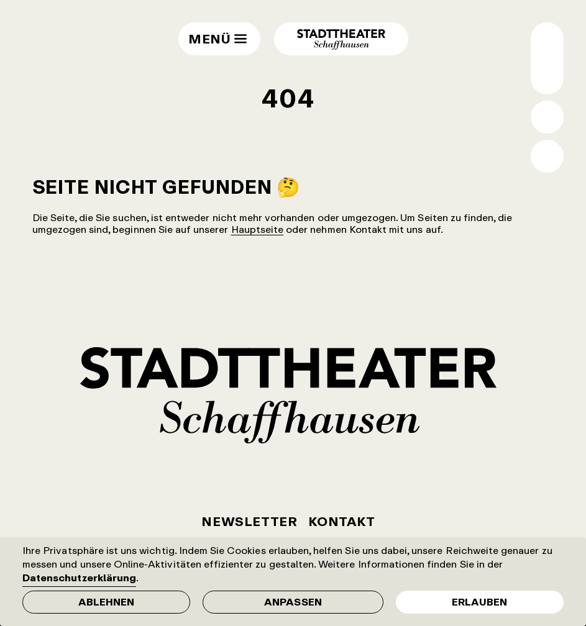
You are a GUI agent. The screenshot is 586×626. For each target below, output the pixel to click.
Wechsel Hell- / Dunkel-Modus (547, 74)
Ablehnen (106, 602)
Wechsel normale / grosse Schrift (547, 41)
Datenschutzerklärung (79, 577)
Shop (547, 156)
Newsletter (249, 521)
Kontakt (341, 521)
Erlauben (479, 602)
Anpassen (292, 602)
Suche (547, 117)
